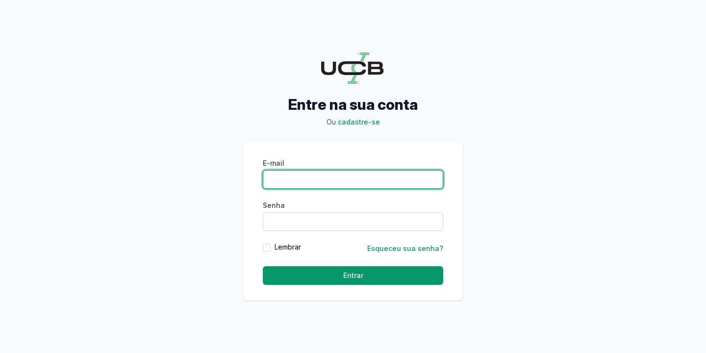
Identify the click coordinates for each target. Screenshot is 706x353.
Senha (274, 205)
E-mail (273, 163)
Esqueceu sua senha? (405, 248)
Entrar (353, 275)
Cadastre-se (359, 122)
